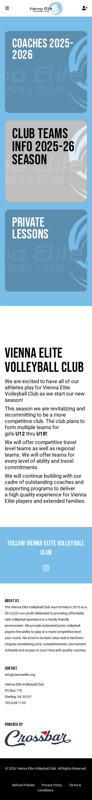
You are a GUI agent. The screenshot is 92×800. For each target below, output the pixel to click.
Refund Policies (23, 785)
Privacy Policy (52, 785)
